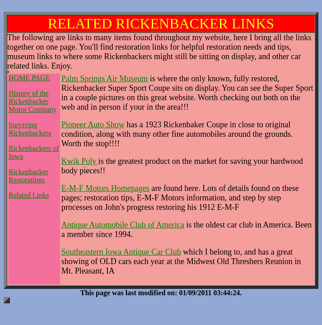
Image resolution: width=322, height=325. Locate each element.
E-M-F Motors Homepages (105, 188)
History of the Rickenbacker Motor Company (32, 101)
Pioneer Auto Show (93, 124)
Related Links (29, 195)
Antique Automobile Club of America (122, 224)
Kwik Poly (79, 161)
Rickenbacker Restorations (28, 176)
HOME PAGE (29, 78)
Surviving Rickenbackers (30, 129)
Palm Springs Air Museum (104, 78)
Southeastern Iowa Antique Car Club (121, 251)
